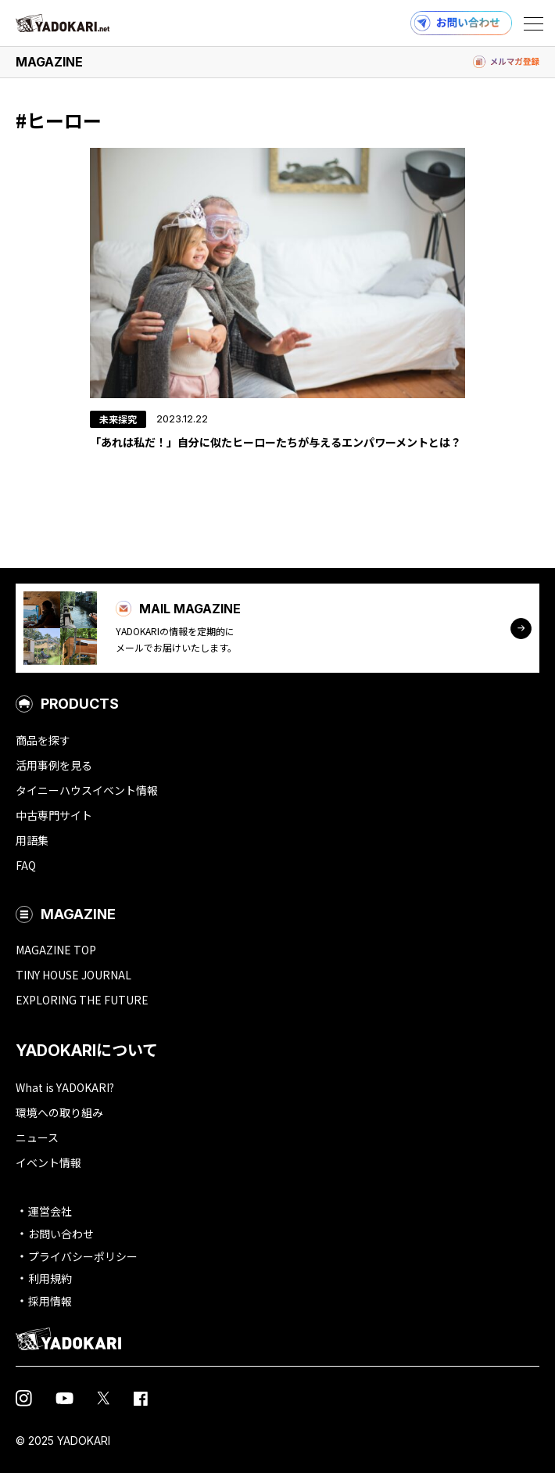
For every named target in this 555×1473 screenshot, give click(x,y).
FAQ (26, 865)
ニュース (37, 1137)
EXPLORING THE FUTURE (82, 1000)
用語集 (32, 840)
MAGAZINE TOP (56, 949)
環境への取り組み (59, 1112)
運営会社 (50, 1211)
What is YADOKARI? (65, 1087)
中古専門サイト (54, 815)
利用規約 (50, 1278)
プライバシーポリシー (83, 1256)
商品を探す (43, 740)
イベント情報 (48, 1162)
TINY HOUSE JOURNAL (73, 975)
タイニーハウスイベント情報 (87, 790)
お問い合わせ (61, 1233)
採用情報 (50, 1301)
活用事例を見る (54, 765)
